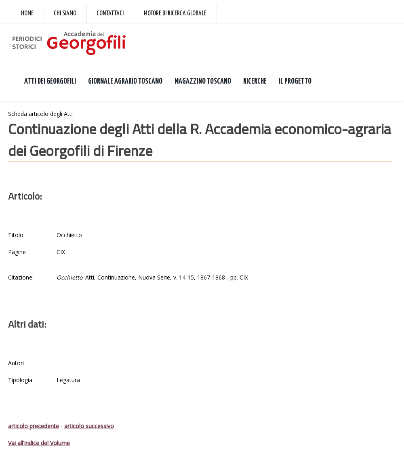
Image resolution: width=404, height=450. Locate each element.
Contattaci (110, 13)
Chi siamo (65, 13)
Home (27, 13)
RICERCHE (255, 81)
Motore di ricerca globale (175, 13)
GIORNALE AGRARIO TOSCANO (125, 81)
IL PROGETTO (295, 81)
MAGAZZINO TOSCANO (203, 81)
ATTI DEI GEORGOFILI (50, 81)
